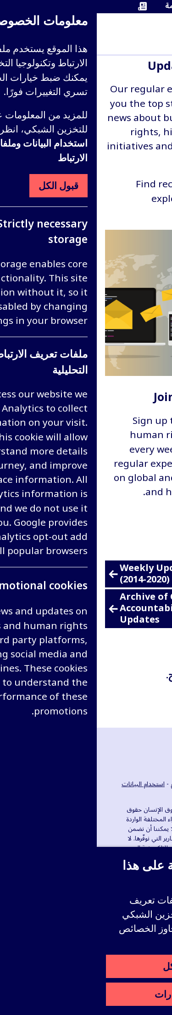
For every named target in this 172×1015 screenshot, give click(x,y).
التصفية (142, 698)
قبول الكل (86, 966)
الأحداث (154, 784)
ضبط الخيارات (86, 994)
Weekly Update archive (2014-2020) (72, 574)
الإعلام (82, 784)
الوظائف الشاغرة (117, 784)
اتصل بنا (150, 793)
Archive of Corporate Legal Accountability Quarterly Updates (81, 608)
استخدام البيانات (46, 784)
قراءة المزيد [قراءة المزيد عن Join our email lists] (132, 516)
